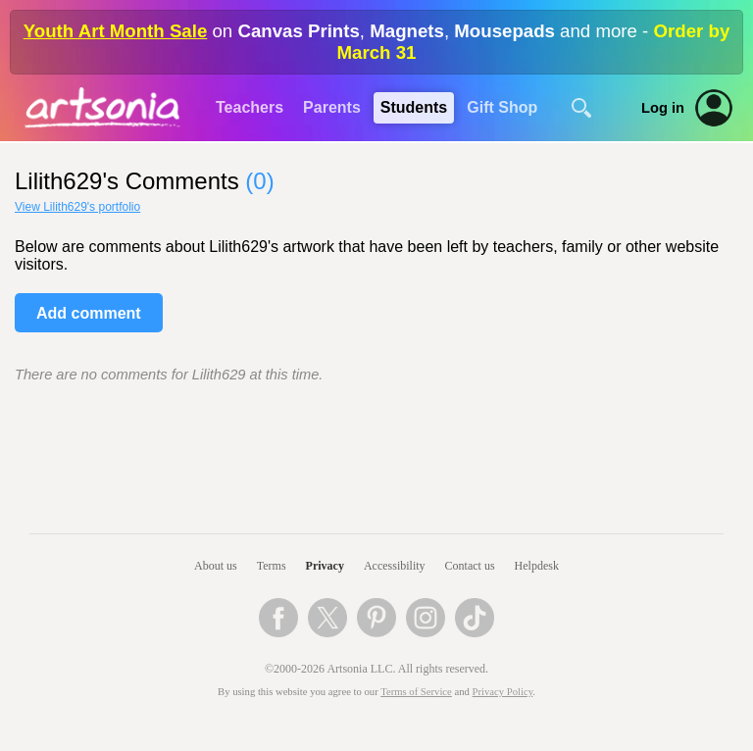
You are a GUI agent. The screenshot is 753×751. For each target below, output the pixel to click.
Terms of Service (416, 691)
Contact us (470, 566)
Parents (332, 107)
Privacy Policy (503, 691)
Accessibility (395, 566)
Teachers (249, 107)
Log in (662, 108)
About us (215, 566)
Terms (271, 566)
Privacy (325, 566)
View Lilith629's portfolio (77, 207)
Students (413, 107)
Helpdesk (537, 566)
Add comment (88, 313)
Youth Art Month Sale (116, 31)
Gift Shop (502, 107)
